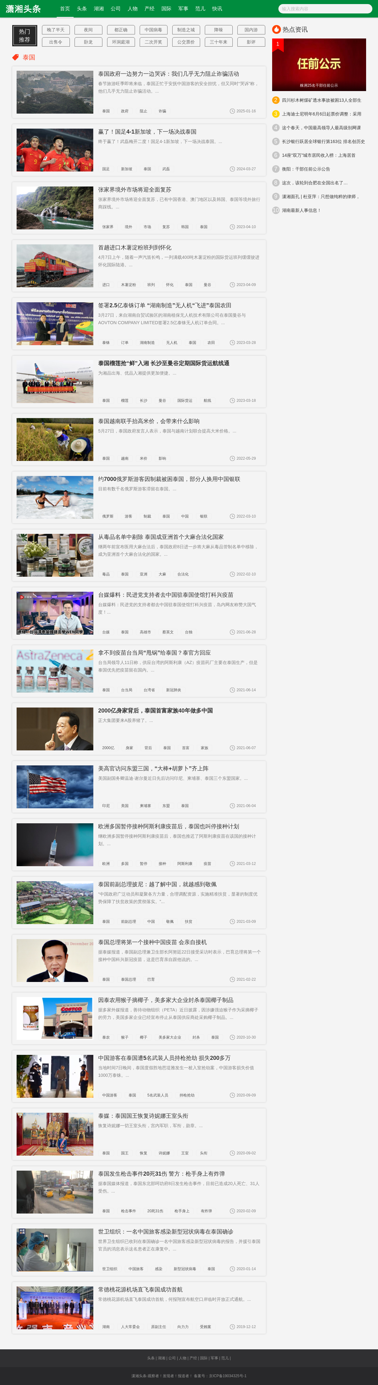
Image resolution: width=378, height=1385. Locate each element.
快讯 (217, 8)
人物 (133, 8)
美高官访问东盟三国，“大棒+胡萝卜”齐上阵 (153, 768)
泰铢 (106, 342)
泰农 (106, 1037)
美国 (125, 806)
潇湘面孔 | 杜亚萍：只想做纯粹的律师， (316, 196)
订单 (125, 342)
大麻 (162, 574)
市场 (147, 227)
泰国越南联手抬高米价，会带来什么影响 (149, 421)
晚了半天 (56, 29)
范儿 (200, 8)
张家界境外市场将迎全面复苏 (135, 190)
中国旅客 (136, 1269)
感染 (159, 1269)
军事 (184, 8)
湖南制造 (147, 342)
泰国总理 (128, 979)
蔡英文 (168, 632)
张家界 (108, 227)
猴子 (125, 1037)
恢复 (144, 1153)
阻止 (144, 111)
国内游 (251, 29)
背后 (148, 748)
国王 (125, 1153)
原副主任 (158, 1327)
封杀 (196, 1037)
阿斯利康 (185, 863)
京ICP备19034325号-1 (227, 1376)
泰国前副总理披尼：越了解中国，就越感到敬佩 (157, 884)
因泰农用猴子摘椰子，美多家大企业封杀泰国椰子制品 (166, 1000)
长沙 (144, 400)
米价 (144, 458)
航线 (207, 400)
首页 (65, 8)
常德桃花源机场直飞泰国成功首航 (140, 1289)
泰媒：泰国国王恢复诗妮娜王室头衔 (143, 1116)
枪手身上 (181, 1211)
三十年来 (218, 41)
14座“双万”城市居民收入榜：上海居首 (314, 155)
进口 (106, 285)
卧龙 (88, 41)
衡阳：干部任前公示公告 (301, 169)
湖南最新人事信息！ (297, 210)
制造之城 (186, 29)
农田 (211, 342)
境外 (128, 227)
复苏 (166, 227)
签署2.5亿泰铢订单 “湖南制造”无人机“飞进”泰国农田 (165, 305)
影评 (251, 41)
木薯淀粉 (128, 285)
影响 (162, 458)
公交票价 (186, 41)
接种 (162, 863)
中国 (185, 516)
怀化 (170, 285)
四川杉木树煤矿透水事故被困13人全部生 (317, 100)
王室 (185, 1153)
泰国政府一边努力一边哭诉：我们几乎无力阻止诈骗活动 (168, 74)
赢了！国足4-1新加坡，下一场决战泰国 (147, 132)
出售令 (55, 41)
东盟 (166, 806)
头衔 (204, 1153)
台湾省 (149, 690)
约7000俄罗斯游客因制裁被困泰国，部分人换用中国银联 (169, 479)
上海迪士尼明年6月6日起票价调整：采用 (317, 114)
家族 (204, 748)
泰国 (106, 111)
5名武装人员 (158, 1095)
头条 (82, 8)
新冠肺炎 (173, 690)
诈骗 (162, 111)
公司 (116, 8)
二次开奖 (153, 41)
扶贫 (189, 921)
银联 (204, 516)
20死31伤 (155, 1211)
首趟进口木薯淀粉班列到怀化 (135, 247)
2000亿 (108, 748)
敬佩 (170, 921)
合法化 (183, 574)
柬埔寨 (145, 806)
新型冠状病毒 (185, 1269)
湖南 (106, 1327)
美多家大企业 (170, 1037)
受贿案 (205, 1327)
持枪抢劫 (186, 1095)
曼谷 (207, 285)
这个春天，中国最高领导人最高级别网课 (316, 127)
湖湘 (99, 8)
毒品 (106, 574)
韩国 (185, 227)
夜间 (88, 29)
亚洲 (144, 574)
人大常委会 (130, 1327)
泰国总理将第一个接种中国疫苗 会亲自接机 (152, 942)
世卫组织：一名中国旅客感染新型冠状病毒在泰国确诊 (166, 1232)
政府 (125, 111)
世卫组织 (109, 1269)
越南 (125, 458)
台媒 (106, 632)
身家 (129, 748)
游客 (128, 516)
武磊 (166, 169)
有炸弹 (206, 1211)
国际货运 (185, 400)
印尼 (106, 806)
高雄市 (145, 632)
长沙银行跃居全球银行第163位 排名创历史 (318, 141)
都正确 (120, 29)
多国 (125, 863)
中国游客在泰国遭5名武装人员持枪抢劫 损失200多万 (164, 1058)
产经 (150, 8)
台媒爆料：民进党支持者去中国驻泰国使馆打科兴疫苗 (166, 595)
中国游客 (109, 1095)
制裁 (147, 516)
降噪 (218, 29)
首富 (185, 748)
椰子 (144, 1037)
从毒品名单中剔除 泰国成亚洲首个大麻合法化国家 (161, 537)
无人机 (172, 342)
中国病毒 (153, 29)
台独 (189, 632)
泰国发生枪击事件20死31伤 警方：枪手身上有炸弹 (161, 1174)
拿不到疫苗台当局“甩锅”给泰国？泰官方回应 (154, 653)
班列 (151, 285)
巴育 (151, 979)
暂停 (144, 863)
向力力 (183, 1327)
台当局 (126, 690)
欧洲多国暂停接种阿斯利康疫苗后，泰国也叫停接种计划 (168, 826)
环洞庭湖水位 (121, 43)
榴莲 (125, 400)
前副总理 (128, 921)
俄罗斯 (108, 516)
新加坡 (126, 169)
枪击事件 (128, 1211)
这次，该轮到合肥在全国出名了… (310, 183)
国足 (106, 169)
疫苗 (207, 863)
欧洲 (106, 863)
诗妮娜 (164, 1153)
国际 (167, 8)
